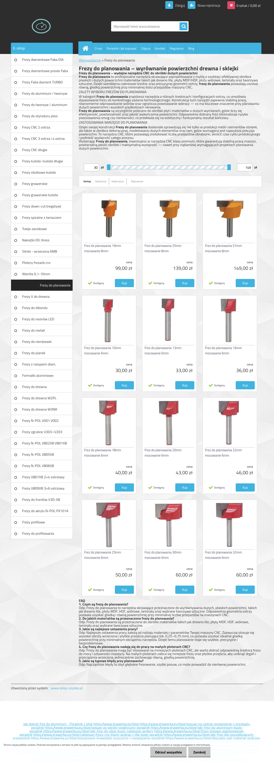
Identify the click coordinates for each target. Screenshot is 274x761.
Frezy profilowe (33, 522)
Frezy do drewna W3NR (39, 409)
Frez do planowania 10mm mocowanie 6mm (102, 350)
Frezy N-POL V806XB (38, 465)
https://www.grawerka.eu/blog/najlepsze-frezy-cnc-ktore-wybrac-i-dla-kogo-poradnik (98, 734)
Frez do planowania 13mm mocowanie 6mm (163, 350)
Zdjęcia (145, 48)
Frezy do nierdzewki (37, 341)
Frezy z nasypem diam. (39, 364)
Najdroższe (118, 181)
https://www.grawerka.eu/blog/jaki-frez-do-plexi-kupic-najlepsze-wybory (98, 731)
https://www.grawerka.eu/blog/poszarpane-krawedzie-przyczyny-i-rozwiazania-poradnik (97, 738)
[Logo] (41, 26)
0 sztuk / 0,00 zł (248, 5)
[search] (183, 26)
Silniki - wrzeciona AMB (39, 251)
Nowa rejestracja (207, 5)
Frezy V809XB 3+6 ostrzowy (43, 488)
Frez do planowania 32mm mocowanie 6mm (223, 555)
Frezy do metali (33, 330)
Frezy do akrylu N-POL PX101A (45, 510)
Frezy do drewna (34, 386)
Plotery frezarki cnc (36, 262)
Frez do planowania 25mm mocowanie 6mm (102, 555)
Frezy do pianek (33, 353)
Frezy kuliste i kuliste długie (42, 161)
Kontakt (160, 48)
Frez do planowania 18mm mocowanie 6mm (102, 453)
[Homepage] (87, 48)
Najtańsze (100, 181)
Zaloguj (177, 5)
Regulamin (177, 48)
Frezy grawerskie (34, 183)
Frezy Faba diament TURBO (42, 82)
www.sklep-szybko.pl (67, 688)
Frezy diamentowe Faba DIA (43, 59)
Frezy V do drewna (36, 296)
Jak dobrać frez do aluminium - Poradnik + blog (58, 723)
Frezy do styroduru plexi (40, 116)
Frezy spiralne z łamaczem (42, 217)
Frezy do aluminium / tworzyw (44, 93)
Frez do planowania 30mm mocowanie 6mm (163, 555)
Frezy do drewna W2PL (39, 398)
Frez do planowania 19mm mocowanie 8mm (102, 248)
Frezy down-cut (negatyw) (41, 206)
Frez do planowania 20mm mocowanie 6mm (163, 453)
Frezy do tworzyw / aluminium (44, 104)
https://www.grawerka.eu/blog (116, 723)
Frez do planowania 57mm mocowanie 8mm (223, 248)
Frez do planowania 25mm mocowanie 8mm (163, 248)
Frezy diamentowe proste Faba (45, 70)
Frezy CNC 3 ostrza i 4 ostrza (43, 138)
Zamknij (199, 752)
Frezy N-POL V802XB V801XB (44, 443)
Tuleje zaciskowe (34, 228)
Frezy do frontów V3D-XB (41, 499)
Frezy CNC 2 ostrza (36, 127)
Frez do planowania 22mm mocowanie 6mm (223, 453)
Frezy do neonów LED (38, 319)
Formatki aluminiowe (38, 375)
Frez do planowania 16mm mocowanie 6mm (223, 350)
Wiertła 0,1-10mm (36, 274)
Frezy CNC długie (34, 149)
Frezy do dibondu (35, 307)
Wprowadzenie (90, 60)
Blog (191, 48)
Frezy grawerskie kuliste (40, 195)
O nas (98, 48)
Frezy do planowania (55, 285)
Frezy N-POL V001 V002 (40, 420)
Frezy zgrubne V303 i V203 (42, 431)
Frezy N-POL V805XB (38, 454)
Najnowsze (137, 181)
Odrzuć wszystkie (166, 752)
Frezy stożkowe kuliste (39, 172)
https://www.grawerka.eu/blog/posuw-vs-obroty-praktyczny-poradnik (97, 727)
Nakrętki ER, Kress (35, 240)
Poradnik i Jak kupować (122, 48)
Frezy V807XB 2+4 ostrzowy (43, 477)
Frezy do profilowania (38, 533)
